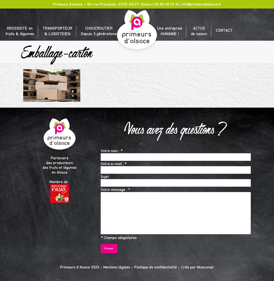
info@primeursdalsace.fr (201, 4)
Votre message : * (176, 210)
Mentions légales (116, 267)
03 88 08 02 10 (167, 4)
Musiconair (205, 267)
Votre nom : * (176, 154)
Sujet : (176, 180)
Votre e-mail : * (176, 167)
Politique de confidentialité (155, 267)
